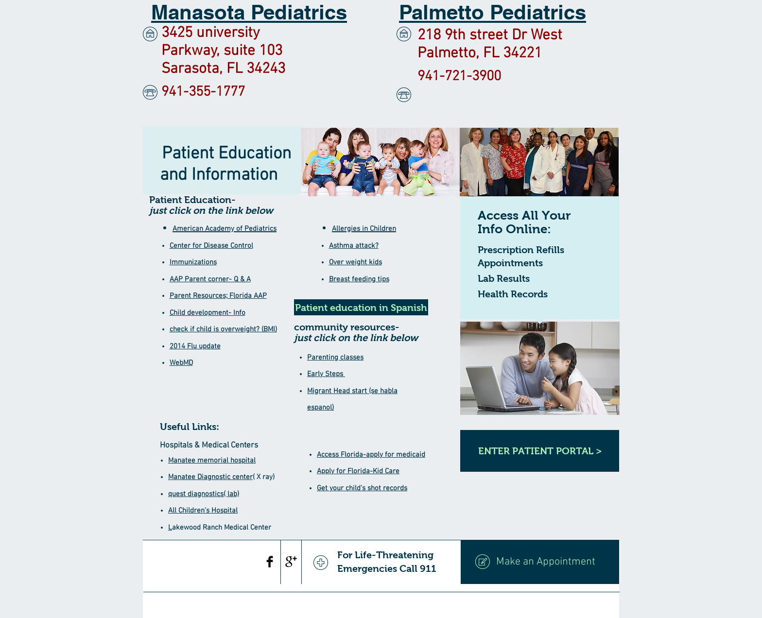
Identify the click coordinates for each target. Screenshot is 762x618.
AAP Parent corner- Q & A (210, 279)
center (241, 477)
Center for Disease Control (211, 245)
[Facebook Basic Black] (270, 561)
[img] (380, 162)
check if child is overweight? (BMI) (223, 329)
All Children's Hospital (203, 510)
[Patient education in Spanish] (361, 307)
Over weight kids (355, 262)
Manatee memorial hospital (212, 460)
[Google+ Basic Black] (291, 561)
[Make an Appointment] (540, 562)
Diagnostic (213, 477)
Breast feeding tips (359, 279)
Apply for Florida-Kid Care (358, 471)
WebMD (181, 363)
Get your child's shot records (362, 488)
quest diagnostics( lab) (203, 494)
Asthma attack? (354, 245)
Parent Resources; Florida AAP (218, 296)
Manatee (182, 477)
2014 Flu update (195, 346)
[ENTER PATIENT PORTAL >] (539, 451)
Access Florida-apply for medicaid (371, 454)
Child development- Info (207, 313)
